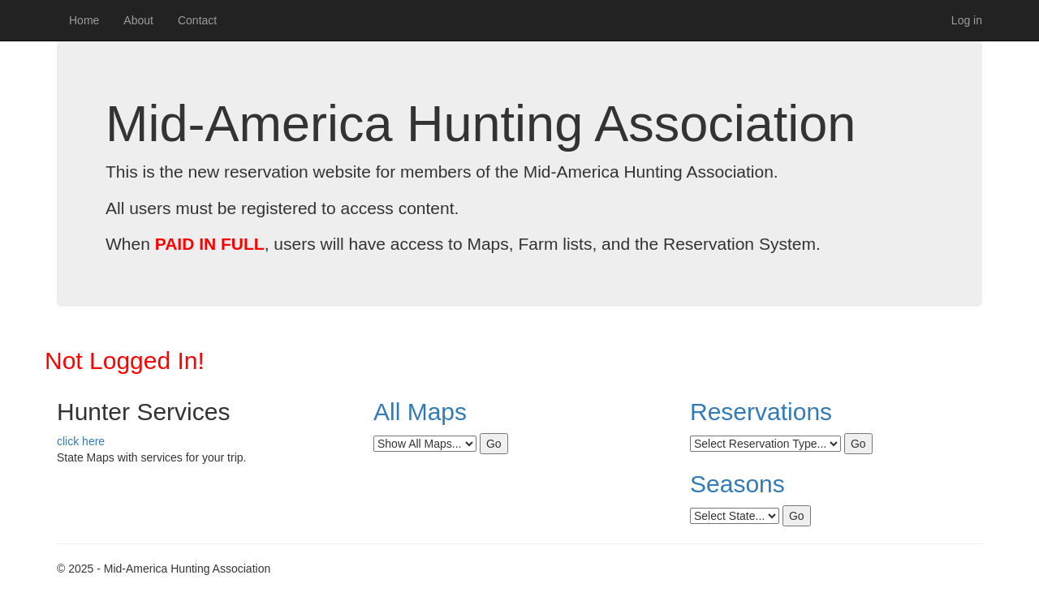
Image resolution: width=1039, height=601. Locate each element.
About (138, 20)
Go (494, 443)
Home (84, 20)
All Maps (420, 411)
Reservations (761, 411)
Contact (197, 20)
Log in (966, 20)
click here (81, 441)
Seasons (737, 483)
